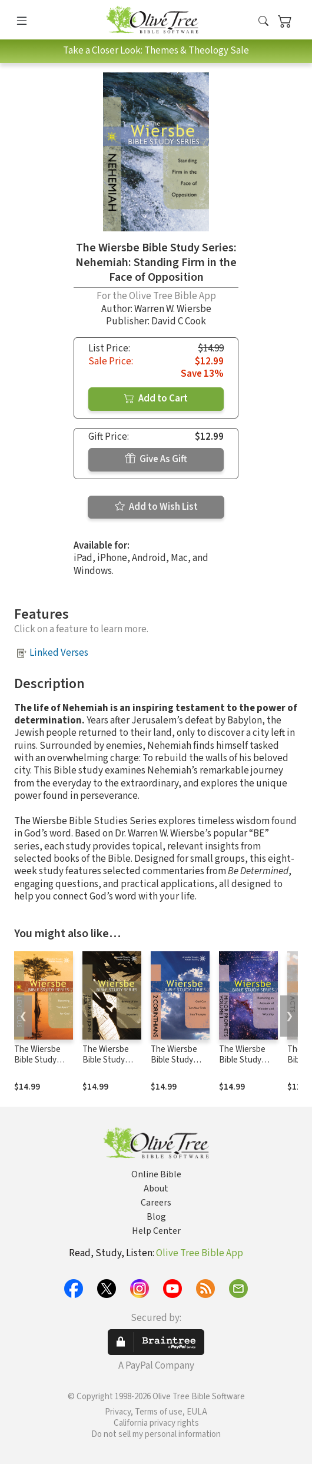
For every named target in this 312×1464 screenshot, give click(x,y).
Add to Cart (156, 398)
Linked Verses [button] (58, 653)
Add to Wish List (156, 507)
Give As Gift (156, 459)
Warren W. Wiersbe (172, 309)
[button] (263, 22)
